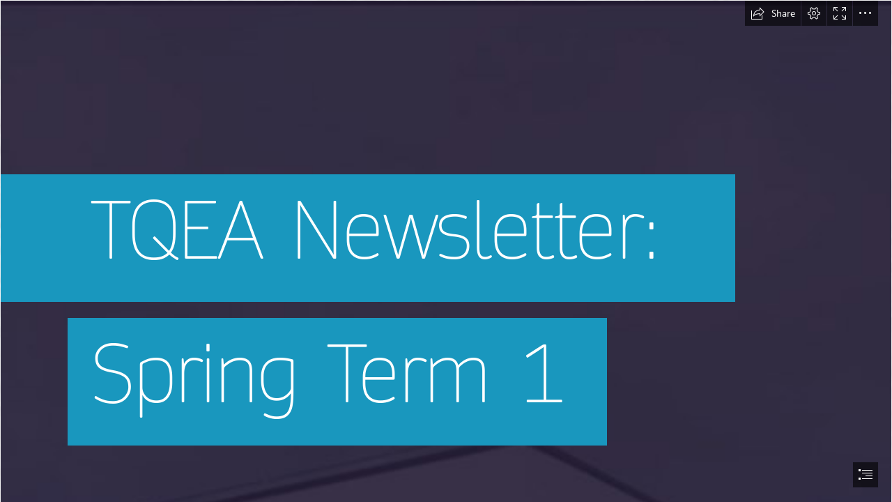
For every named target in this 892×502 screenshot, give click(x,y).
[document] (446, 251)
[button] (773, 13)
